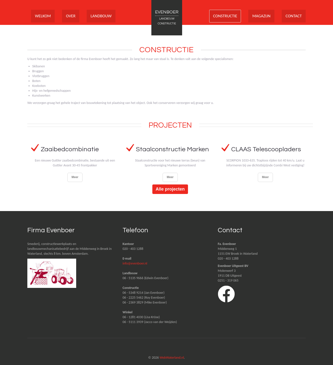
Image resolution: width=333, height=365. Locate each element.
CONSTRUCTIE (223, 16)
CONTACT (293, 16)
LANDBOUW (103, 16)
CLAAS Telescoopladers (266, 149)
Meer (75, 177)
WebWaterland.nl (171, 357)
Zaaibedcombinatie (70, 149)
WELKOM (43, 16)
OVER (71, 16)
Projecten (170, 125)
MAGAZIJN (260, 16)
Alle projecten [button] (170, 189)
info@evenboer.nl (135, 263)
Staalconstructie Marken (173, 149)
